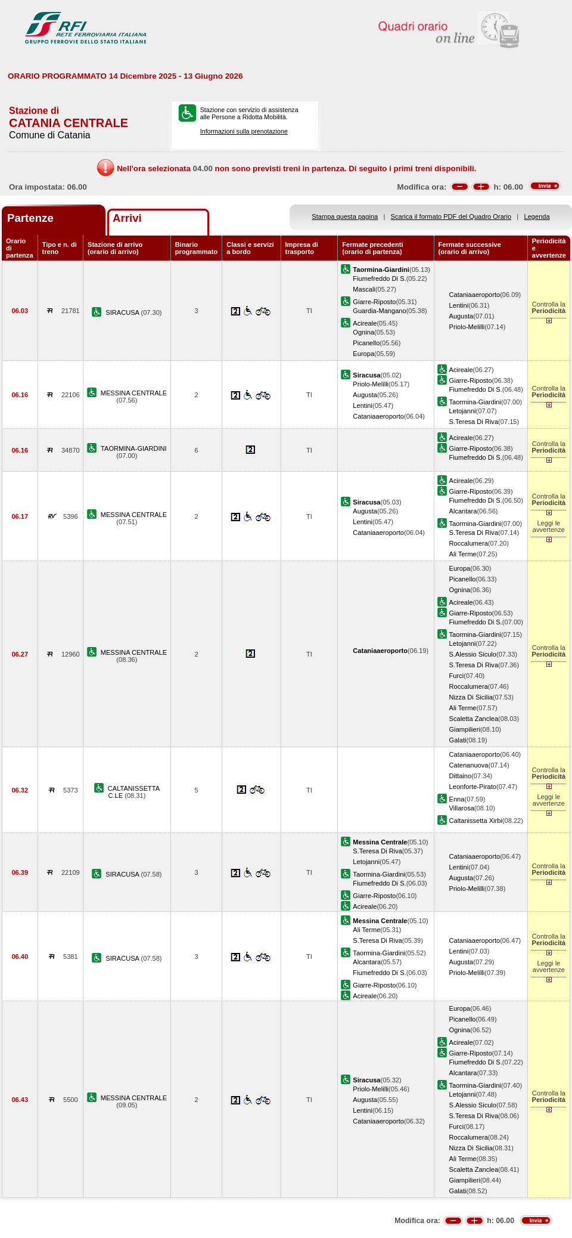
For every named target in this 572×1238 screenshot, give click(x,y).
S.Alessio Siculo (472, 654)
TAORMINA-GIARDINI (134, 448)
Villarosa (461, 808)
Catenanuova (469, 765)
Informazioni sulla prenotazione (244, 131)
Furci (456, 675)
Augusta (461, 316)
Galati (458, 740)
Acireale (365, 323)
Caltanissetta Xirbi (475, 820)
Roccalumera (468, 543)
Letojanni (462, 410)
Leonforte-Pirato (472, 786)
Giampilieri (464, 729)
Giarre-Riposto (374, 301)
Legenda (537, 216)
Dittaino (460, 775)
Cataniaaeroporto (474, 294)
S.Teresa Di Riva (474, 421)
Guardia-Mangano (379, 310)
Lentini (459, 305)
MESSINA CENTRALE (134, 393)
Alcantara (463, 511)
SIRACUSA (123, 312)
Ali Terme (463, 554)
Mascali (364, 289)
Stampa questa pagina (345, 216)
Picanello (366, 342)
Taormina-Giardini (475, 402)
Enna (457, 799)
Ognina (363, 332)
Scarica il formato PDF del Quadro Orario (451, 216)
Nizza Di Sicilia (471, 697)
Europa (363, 353)
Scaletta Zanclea (474, 718)
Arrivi (127, 218)
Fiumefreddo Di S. (379, 278)
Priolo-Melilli (467, 326)
